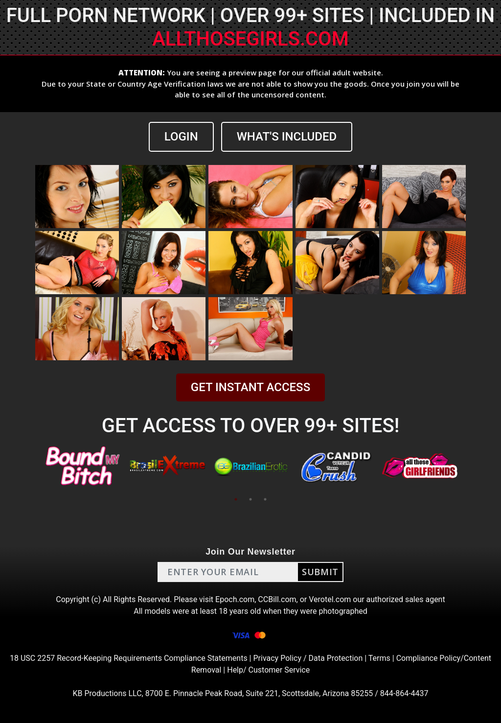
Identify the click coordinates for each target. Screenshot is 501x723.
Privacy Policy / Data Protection (308, 658)
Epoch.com (234, 599)
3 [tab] (265, 499)
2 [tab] (250, 499)
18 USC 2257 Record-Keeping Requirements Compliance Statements (129, 658)
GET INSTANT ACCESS (250, 387)
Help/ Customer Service (268, 670)
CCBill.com (277, 599)
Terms (379, 658)
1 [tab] (236, 499)
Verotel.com (330, 599)
